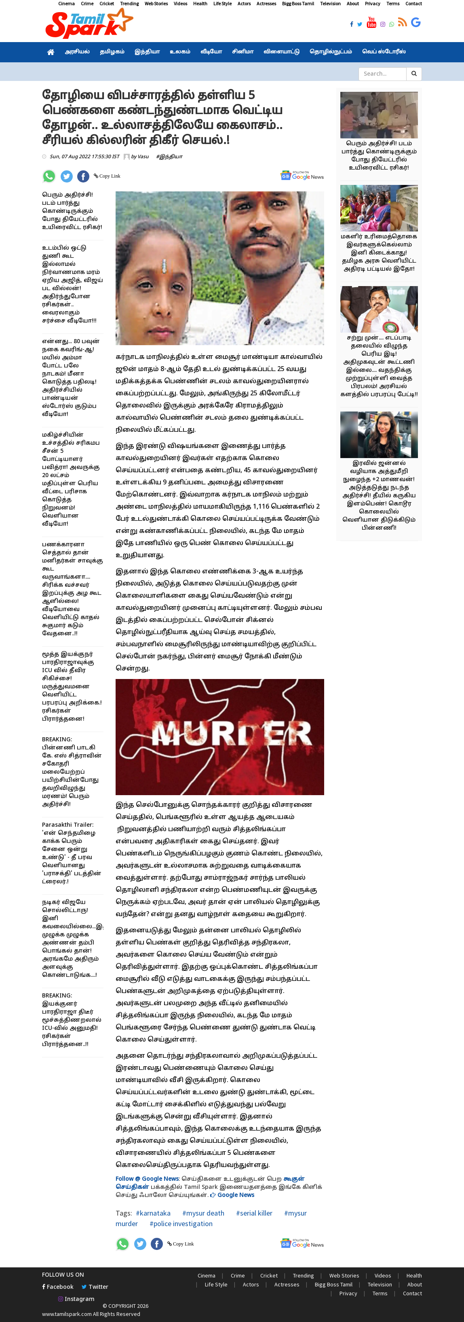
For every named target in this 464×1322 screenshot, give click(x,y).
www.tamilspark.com (67, 1314)
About (353, 3)
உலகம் (180, 52)
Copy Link (109, 176)
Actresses (266, 3)
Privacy (372, 3)
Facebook (58, 1287)
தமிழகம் (112, 52)
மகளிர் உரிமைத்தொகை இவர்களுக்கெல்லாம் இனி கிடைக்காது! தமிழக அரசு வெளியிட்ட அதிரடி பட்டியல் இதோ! (379, 253)
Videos (180, 3)
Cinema (66, 3)
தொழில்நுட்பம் (331, 52)
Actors (244, 3)
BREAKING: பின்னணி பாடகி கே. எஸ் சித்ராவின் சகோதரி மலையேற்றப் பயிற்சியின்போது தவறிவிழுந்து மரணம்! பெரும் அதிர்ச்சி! (72, 772)
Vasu (143, 157)
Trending (129, 3)
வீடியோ (211, 52)
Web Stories (156, 3)
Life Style (222, 3)
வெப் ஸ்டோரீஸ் (384, 52)
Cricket (106, 3)
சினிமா (242, 52)
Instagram (76, 1299)
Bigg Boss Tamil (298, 3)
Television (330, 3)
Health (200, 3)
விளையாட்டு (281, 52)
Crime (87, 3)
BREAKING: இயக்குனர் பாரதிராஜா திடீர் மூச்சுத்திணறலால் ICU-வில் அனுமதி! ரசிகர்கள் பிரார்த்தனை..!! (71, 1020)
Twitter (95, 1287)
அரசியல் (77, 52)
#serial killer (253, 1213)
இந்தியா (147, 52)
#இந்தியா (169, 157)
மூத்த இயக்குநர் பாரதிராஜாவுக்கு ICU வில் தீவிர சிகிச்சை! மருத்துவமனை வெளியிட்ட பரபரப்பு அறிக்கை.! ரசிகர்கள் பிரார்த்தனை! (72, 687)
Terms (392, 3)
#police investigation (180, 1223)
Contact (413, 3)
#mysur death (202, 1213)
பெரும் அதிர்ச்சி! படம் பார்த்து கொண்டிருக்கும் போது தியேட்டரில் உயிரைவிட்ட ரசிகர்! (72, 211)
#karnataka (153, 1213)
